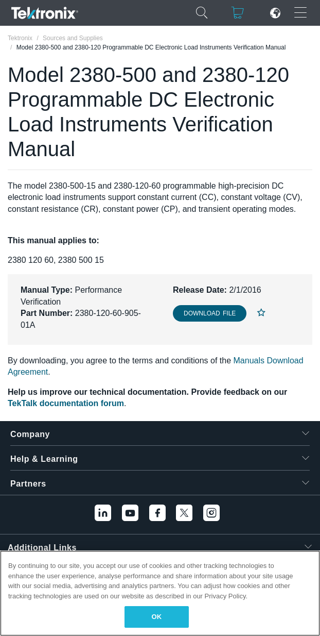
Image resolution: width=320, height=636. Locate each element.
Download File (210, 313)
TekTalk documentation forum (66, 403)
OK (157, 617)
